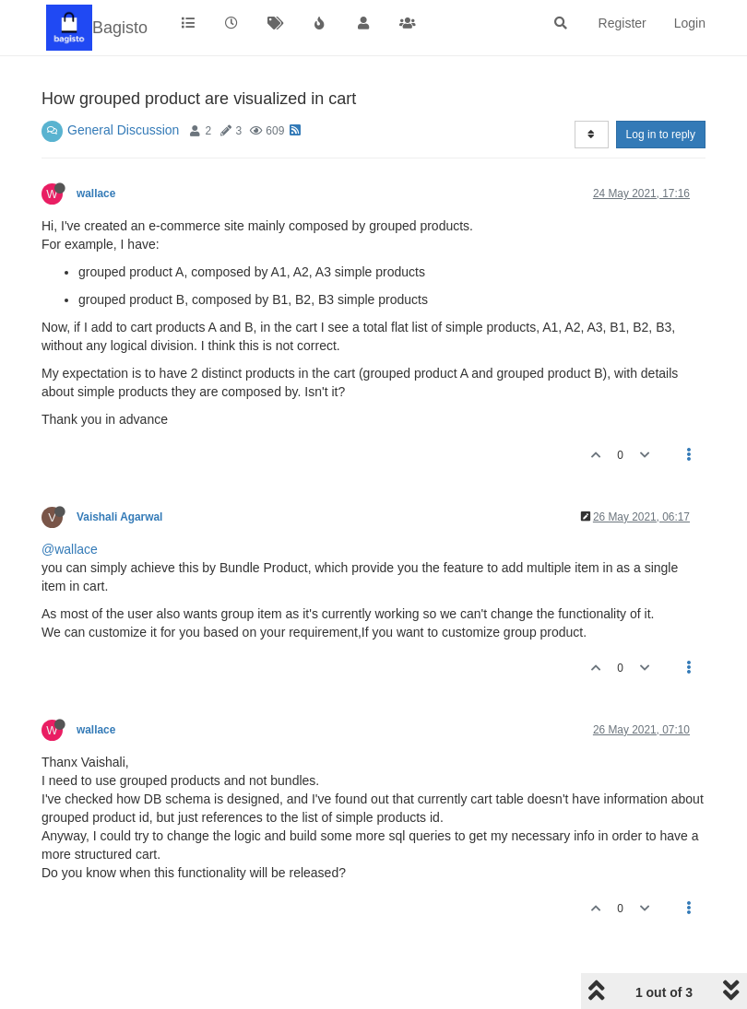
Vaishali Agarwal (119, 516)
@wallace (70, 549)
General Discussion (123, 130)
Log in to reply (660, 134)
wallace (96, 193)
